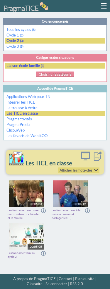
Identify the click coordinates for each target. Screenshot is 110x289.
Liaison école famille (25, 66)
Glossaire (35, 284)
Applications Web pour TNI (29, 96)
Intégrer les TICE (20, 102)
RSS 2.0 (76, 284)
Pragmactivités (19, 119)
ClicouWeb (15, 130)
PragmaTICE (20, 8)
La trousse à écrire (22, 108)
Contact (65, 279)
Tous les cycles (20, 29)
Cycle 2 (14, 41)
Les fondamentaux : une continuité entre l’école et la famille (23, 214)
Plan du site (84, 279)
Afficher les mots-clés (76, 170)
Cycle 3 (14, 46)
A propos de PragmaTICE (34, 279)
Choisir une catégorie (55, 74)
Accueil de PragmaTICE (55, 88)
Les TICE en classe (22, 113)
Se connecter (56, 284)
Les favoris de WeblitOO (27, 136)
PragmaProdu (18, 124)
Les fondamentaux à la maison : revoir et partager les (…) (66, 214)
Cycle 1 (14, 35)
